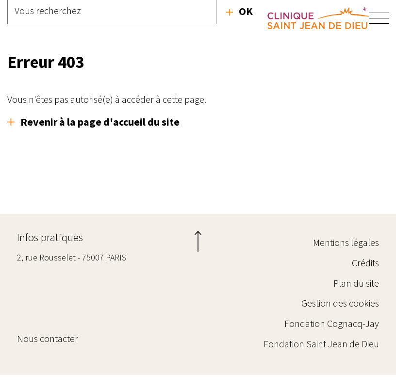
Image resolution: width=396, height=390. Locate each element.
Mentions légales (346, 237)
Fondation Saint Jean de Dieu (321, 359)
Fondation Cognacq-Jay (331, 334)
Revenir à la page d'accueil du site (100, 122)
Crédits (365, 262)
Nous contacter (41, 360)
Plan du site (356, 286)
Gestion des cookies (340, 310)
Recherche (239, 11)
